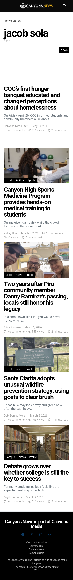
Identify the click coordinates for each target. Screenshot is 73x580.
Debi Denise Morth (15, 415)
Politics (19, 180)
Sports (32, 180)
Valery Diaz (10, 233)
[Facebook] (23, 535)
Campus (10, 457)
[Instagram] (41, 535)
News (64, 50)
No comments (16, 130)
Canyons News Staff (16, 126)
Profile (29, 274)
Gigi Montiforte (13, 497)
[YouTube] (49, 535)
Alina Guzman (12, 327)
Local (8, 180)
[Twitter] (32, 535)
